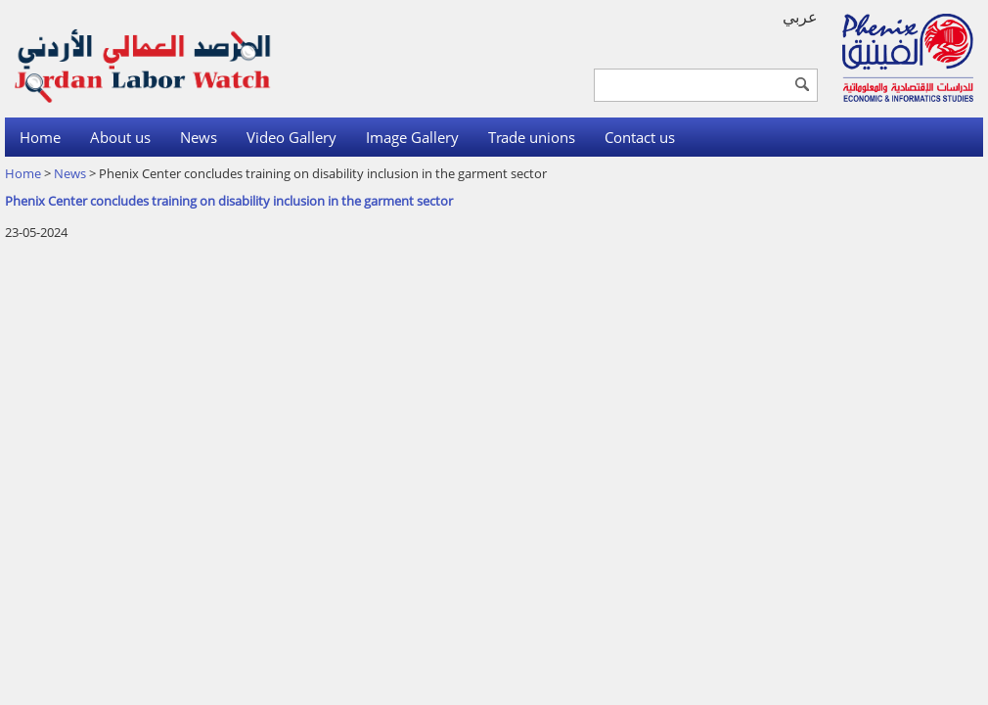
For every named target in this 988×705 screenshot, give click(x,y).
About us (120, 137)
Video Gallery (292, 137)
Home (40, 137)
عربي (800, 16)
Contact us (640, 137)
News (198, 137)
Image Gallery (412, 137)
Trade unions (531, 137)
